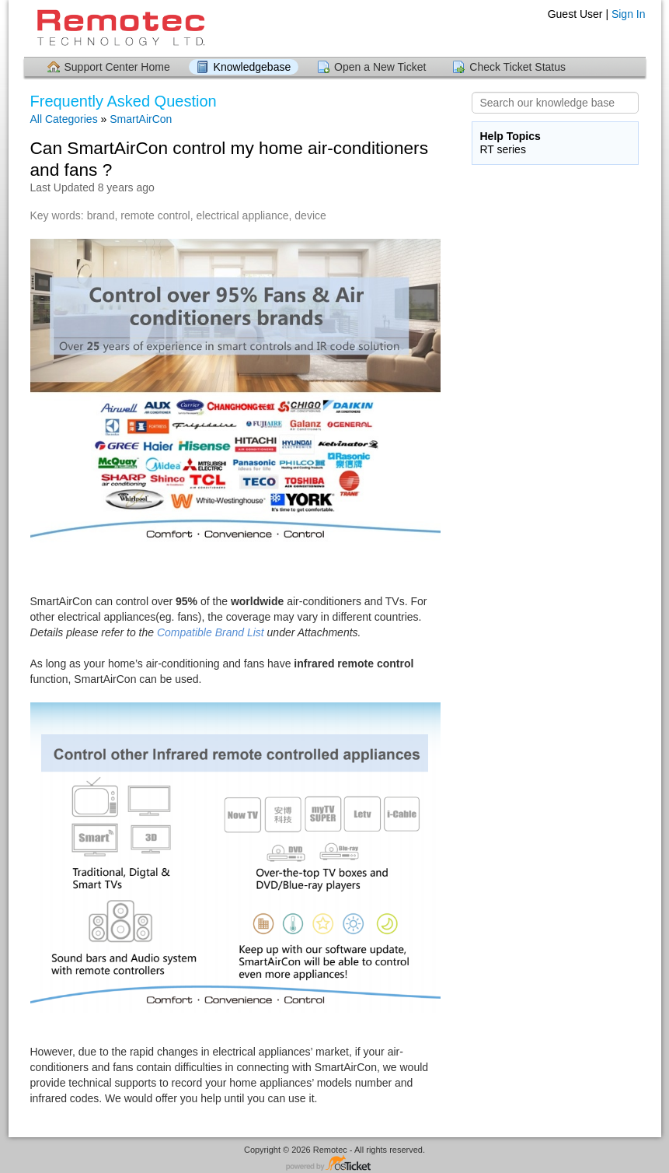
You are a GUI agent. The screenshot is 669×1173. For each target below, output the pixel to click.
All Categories (64, 119)
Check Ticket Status (517, 67)
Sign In (629, 14)
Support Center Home (117, 67)
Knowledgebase (252, 67)
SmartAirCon (141, 119)
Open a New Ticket (380, 67)
